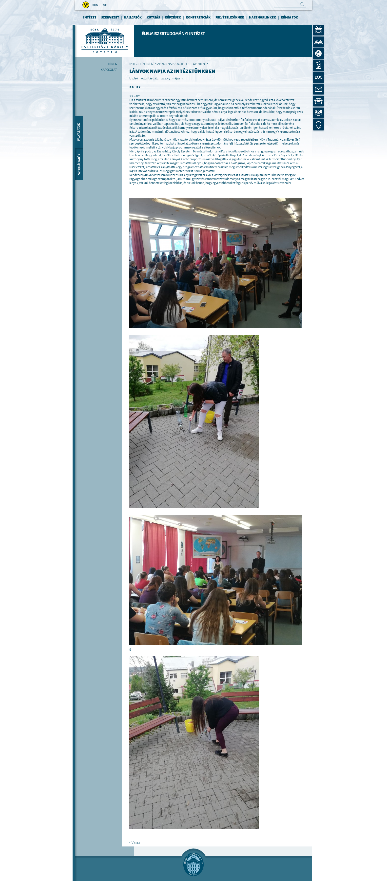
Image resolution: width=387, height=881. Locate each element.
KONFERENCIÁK (198, 17)
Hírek (112, 63)
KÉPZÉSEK (173, 17)
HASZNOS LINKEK (262, 17)
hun (95, 4)
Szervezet (110, 17)
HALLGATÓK (133, 17)
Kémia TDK (289, 17)
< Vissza (134, 842)
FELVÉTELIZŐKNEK (229, 17)
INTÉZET (89, 17)
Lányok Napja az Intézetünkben (180, 63)
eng (104, 4)
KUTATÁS (153, 17)
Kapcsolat (109, 69)
